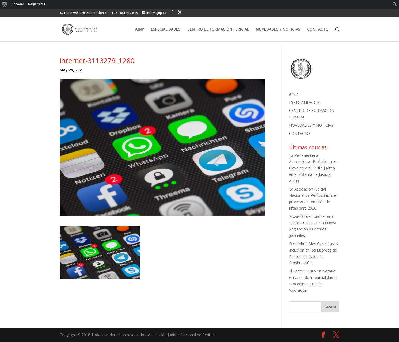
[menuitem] (4, 4)
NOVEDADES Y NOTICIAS (278, 29)
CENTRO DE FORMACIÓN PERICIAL (218, 29)
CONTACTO (318, 29)
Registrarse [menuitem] (37, 4)
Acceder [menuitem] (17, 4)
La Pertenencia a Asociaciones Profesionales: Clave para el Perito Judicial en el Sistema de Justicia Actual (313, 168)
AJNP (139, 29)
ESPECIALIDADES (165, 29)
